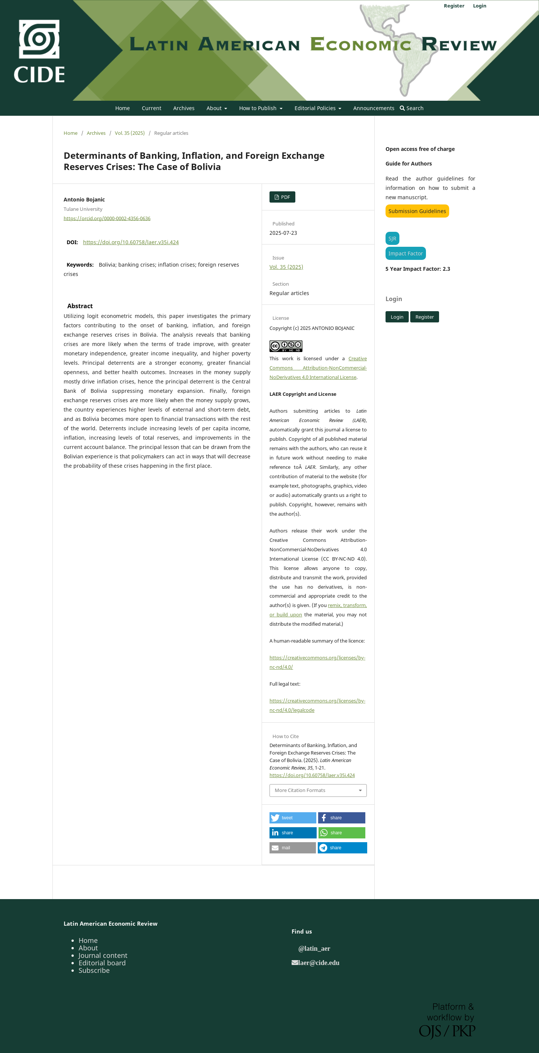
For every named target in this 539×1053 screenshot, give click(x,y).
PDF (285, 197)
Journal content (103, 955)
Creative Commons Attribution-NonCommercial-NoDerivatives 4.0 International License (318, 367)
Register (454, 5)
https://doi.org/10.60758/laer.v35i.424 (131, 242)
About (215, 108)
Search (412, 108)
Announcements (374, 108)
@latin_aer (314, 948)
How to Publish (258, 108)
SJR (392, 238)
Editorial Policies (316, 108)
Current (151, 108)
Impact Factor (406, 253)
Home (122, 108)
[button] (293, 817)
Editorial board (102, 962)
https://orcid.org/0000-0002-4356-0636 (107, 218)
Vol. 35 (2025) (130, 133)
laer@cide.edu (318, 962)
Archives (184, 108)
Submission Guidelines (417, 211)
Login (480, 5)
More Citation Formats (300, 790)
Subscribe (94, 970)
